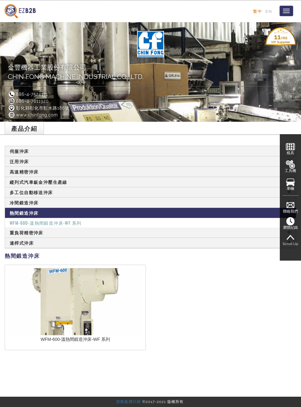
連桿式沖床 (150, 242)
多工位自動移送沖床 (150, 192)
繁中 (257, 11)
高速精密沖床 (150, 171)
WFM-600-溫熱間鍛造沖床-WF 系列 (45, 222)
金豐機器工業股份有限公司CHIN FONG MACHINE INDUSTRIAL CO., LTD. (76, 72)
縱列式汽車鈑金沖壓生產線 (150, 182)
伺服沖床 (150, 151)
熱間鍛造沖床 (150, 212)
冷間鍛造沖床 (150, 202)
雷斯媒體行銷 (128, 402)
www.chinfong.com (33, 114)
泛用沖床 (150, 161)
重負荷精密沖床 (150, 232)
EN (268, 11)
